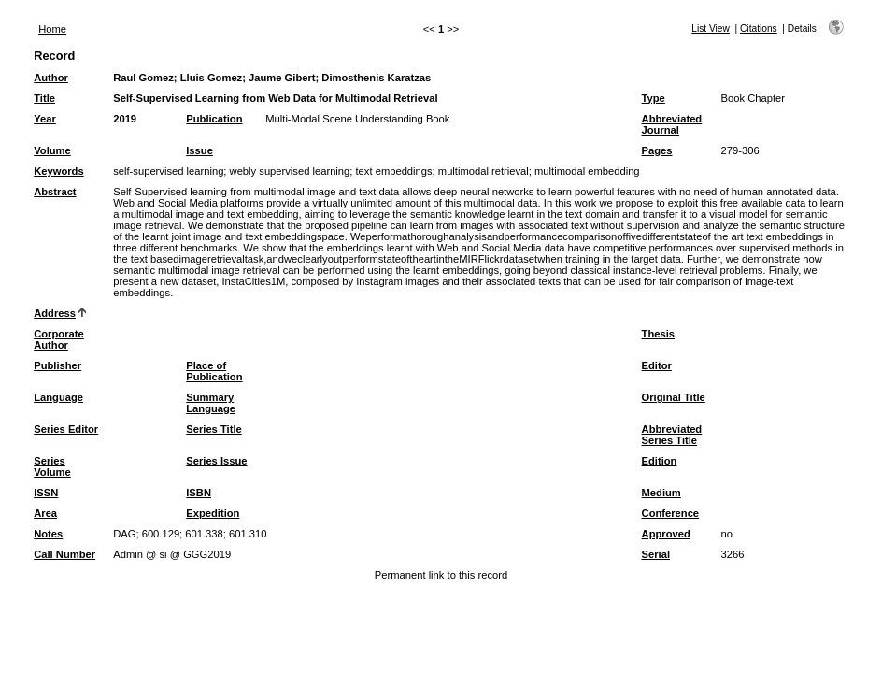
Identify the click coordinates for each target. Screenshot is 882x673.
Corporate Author (58, 339)
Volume (52, 150)
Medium (661, 492)
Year (45, 118)
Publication (214, 118)
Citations (758, 28)
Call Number (64, 554)
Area (45, 513)
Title (44, 98)
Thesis (658, 333)
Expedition (212, 513)
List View (710, 28)
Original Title (673, 397)
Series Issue (216, 460)
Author (51, 77)
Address (55, 313)
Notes (48, 533)
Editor (657, 365)
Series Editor (66, 429)
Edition (659, 460)
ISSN (46, 492)
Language (58, 397)
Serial (656, 554)
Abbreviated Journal (672, 124)
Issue (199, 150)
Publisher (57, 365)
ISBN (198, 492)
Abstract (55, 191)
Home (52, 29)
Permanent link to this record (441, 574)
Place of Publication (214, 371)
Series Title (214, 429)
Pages (657, 150)
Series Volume (52, 466)
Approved (666, 533)
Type (653, 98)
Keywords (58, 171)
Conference (671, 513)
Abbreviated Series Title (672, 434)
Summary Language (210, 403)
